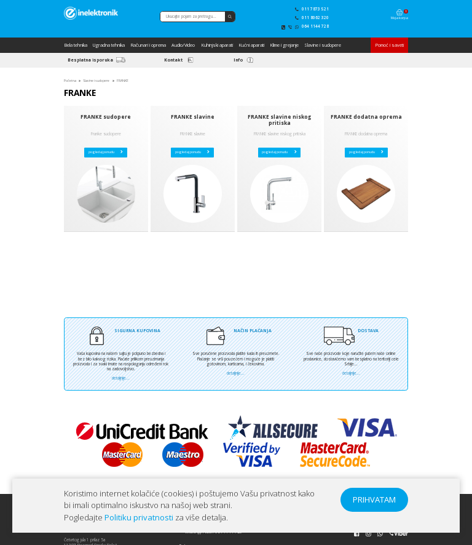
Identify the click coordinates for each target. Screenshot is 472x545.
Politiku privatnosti (138, 517)
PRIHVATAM (374, 499)
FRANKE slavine (192, 117)
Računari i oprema (148, 45)
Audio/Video (183, 45)
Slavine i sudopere (322, 45)
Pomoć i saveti (389, 45)
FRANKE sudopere (106, 117)
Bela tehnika (75, 45)
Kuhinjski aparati (217, 45)
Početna (70, 80)
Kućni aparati (251, 45)
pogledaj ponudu (105, 151)
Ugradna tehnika (109, 45)
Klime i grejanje (284, 45)
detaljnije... (121, 378)
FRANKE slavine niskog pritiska (279, 120)
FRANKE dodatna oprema (366, 117)
